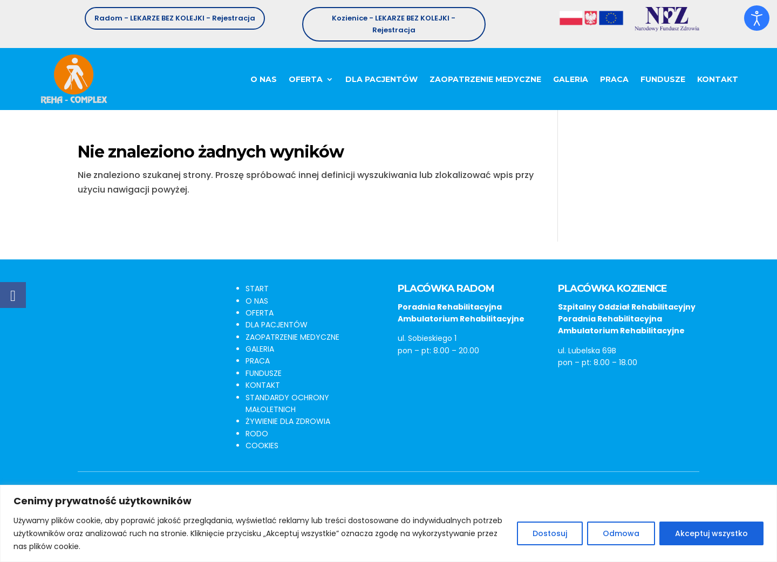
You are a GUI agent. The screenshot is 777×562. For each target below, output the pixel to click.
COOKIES (262, 445)
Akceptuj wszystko (711, 533)
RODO (257, 433)
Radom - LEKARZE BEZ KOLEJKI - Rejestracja (174, 18)
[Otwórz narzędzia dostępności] (756, 18)
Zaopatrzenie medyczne (485, 79)
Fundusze (662, 79)
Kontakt (717, 79)
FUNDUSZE (264, 373)
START (257, 288)
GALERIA (260, 349)
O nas (263, 79)
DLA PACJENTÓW (277, 324)
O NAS (257, 301)
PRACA (258, 360)
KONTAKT (263, 385)
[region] (388, 523)
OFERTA (260, 312)
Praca (614, 79)
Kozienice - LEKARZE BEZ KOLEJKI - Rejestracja (393, 24)
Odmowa (621, 533)
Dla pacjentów (381, 79)
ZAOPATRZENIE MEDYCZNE (292, 337)
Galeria (570, 79)
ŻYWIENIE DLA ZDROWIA (288, 421)
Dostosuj (550, 533)
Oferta (306, 79)
